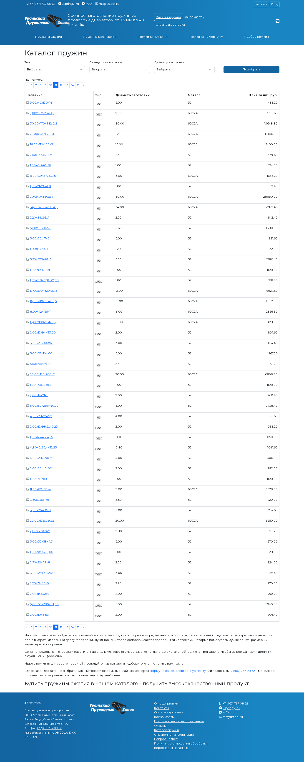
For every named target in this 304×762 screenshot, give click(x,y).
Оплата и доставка (170, 24)
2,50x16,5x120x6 (41, 155)
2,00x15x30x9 (39, 593)
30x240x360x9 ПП (43, 196)
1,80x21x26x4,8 (40, 186)
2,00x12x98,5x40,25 (44, 426)
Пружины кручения (153, 36)
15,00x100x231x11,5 (42, 322)
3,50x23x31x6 (39, 499)
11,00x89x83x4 (40, 489)
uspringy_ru (70, 3)
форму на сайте (162, 670)
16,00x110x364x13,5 (43, 301)
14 (72, 85)
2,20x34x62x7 (39, 217)
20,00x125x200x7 (42, 374)
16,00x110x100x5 (41, 144)
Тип (27, 62)
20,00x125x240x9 (42, 520)
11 (56, 85)
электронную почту (191, 670)
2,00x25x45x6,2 (41, 468)
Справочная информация (174, 734)
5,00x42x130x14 (41, 102)
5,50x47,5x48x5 (40, 259)
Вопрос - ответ (166, 739)
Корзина (261, 4)
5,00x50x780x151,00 (44, 604)
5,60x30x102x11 (40, 228)
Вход (274, 4)
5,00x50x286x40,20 (44, 405)
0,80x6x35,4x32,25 (43, 447)
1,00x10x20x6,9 (40, 384)
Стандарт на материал (106, 62)
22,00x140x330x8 (42, 134)
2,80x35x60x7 (40, 531)
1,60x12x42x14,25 (41, 437)
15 (78, 85)
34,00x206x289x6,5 (44, 207)
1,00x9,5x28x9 (40, 269)
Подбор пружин (256, 36)
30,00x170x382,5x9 (44, 123)
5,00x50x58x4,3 (41, 541)
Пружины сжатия (48, 36)
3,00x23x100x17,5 (42, 343)
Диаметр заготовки (169, 62)
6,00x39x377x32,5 (43, 175)
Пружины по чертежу (206, 36)
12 (61, 85)
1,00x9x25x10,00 (41, 552)
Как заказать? (194, 17)
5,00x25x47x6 (39, 238)
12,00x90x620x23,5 (43, 290)
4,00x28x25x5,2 (41, 416)
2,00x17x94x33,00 (43, 332)
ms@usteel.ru (109, 3)
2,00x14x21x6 (39, 395)
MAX (88, 3)
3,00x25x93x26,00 (43, 573)
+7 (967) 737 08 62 (42, 3)
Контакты (161, 708)
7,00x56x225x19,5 (42, 113)
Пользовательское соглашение (179, 721)
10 (50, 85)
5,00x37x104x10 (41, 353)
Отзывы (160, 725)
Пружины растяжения (100, 36)
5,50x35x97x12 (40, 364)
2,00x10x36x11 (40, 614)
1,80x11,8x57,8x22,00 (44, 280)
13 (67, 85)
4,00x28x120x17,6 (42, 458)
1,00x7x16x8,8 (40, 479)
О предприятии (166, 703)
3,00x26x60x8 (40, 510)
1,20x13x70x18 (39, 249)
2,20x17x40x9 (39, 583)
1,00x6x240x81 (40, 165)
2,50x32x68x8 (40, 562)
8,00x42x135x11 (40, 311)
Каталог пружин (168, 17)
